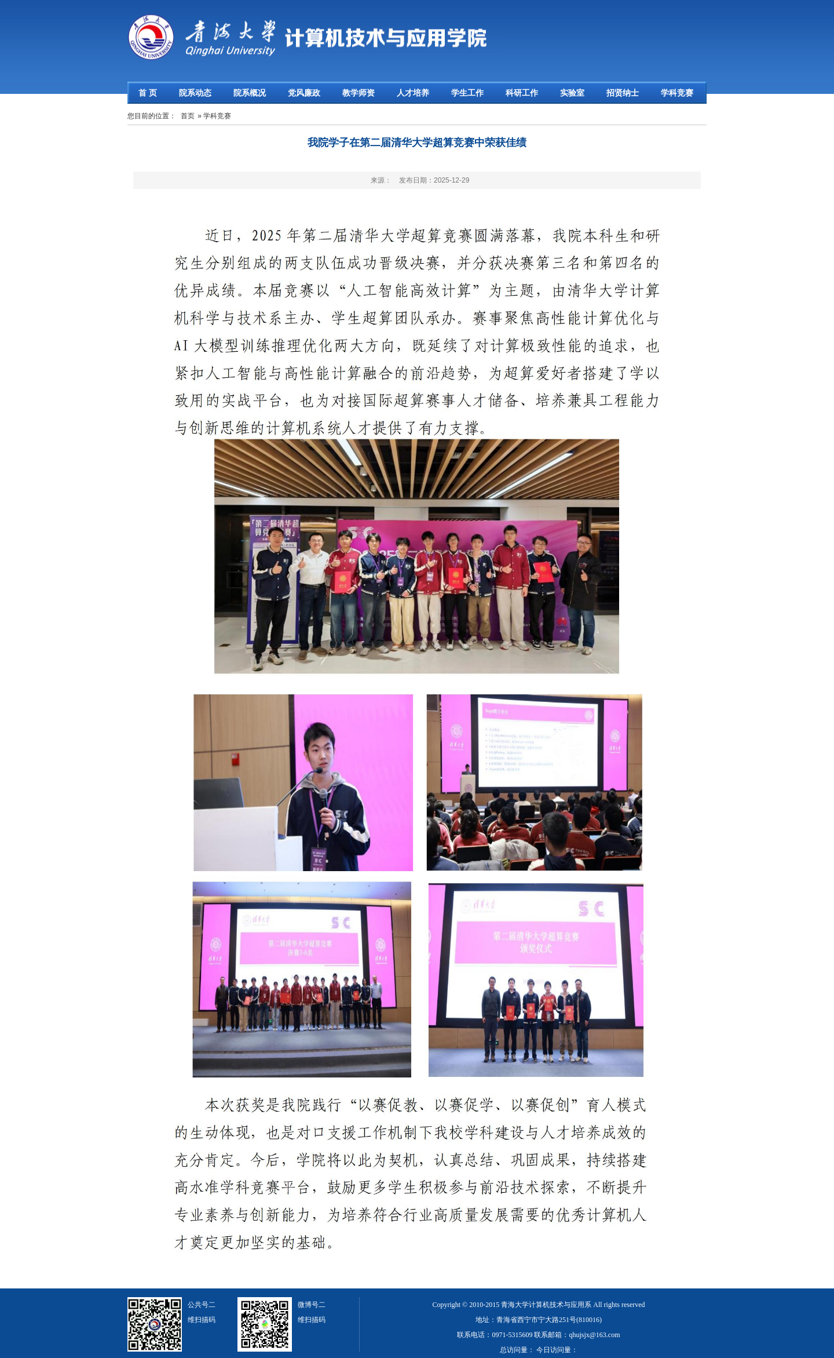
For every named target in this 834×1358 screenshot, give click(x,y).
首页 (188, 116)
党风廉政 (304, 92)
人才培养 (413, 92)
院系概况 (249, 92)
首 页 (147, 92)
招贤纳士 (622, 92)
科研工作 (522, 92)
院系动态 (195, 92)
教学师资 (358, 92)
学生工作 (467, 92)
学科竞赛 (677, 92)
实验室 (572, 92)
